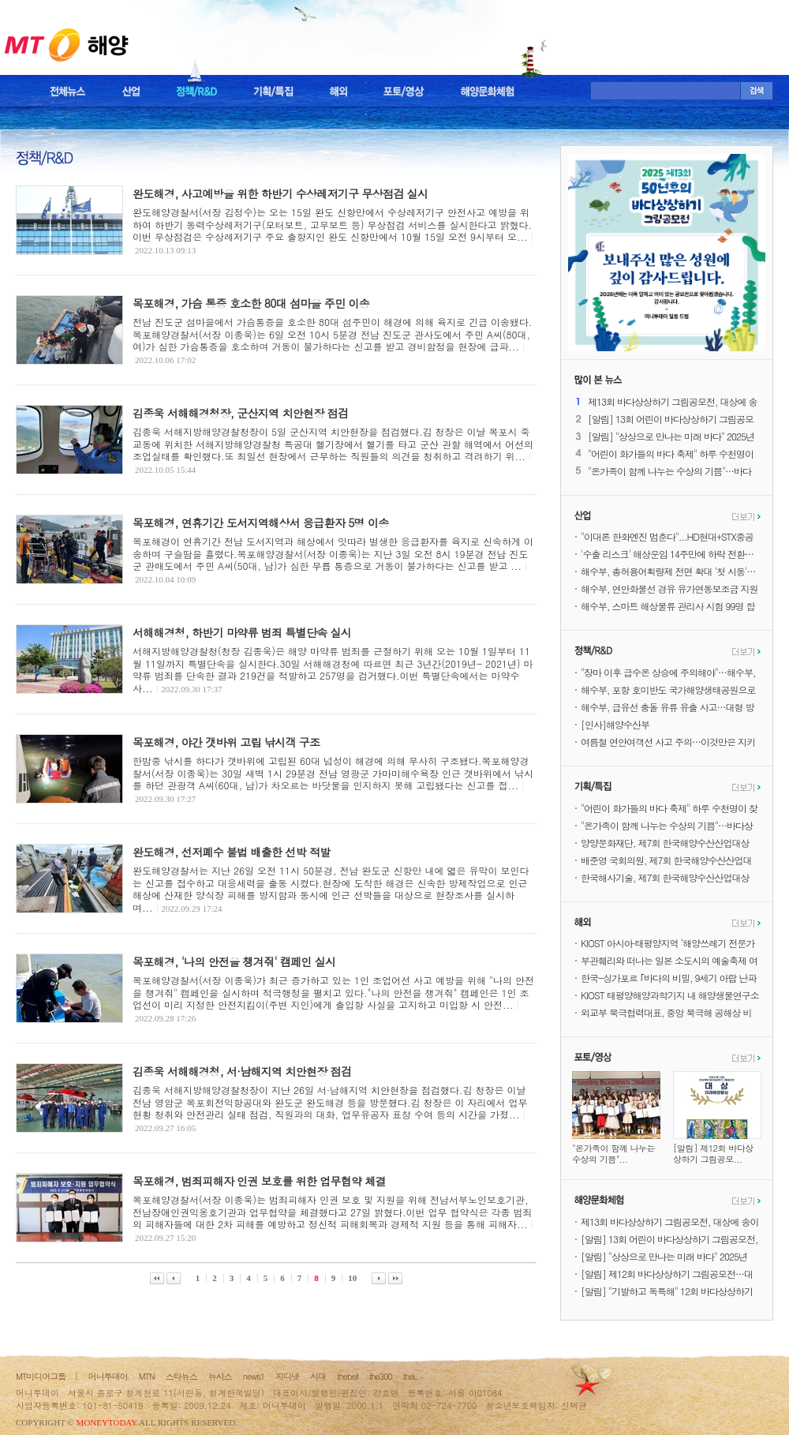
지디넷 (287, 1376)
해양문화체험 (487, 91)
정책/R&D (196, 91)
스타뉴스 (181, 1376)
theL (410, 1376)
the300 (380, 1376)
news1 (253, 1376)
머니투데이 (108, 1376)
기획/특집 (273, 91)
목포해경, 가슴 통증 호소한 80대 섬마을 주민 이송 (251, 303)
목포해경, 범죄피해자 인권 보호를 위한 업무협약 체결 (259, 1181)
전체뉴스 (68, 91)
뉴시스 (220, 1376)
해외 (338, 91)
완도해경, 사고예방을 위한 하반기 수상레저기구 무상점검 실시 (280, 193)
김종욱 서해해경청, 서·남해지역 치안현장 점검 (242, 1071)
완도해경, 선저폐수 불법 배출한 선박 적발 (232, 852)
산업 (131, 91)
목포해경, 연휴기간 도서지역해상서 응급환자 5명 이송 (261, 522)
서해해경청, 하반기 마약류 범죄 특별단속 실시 (242, 632)
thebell (347, 1376)
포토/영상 (404, 91)
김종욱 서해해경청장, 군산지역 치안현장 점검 (240, 413)
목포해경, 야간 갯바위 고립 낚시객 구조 (226, 742)
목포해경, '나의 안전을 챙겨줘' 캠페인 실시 (234, 961)
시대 (318, 1376)
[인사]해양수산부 (615, 724)
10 (352, 1278)
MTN (147, 1376)
